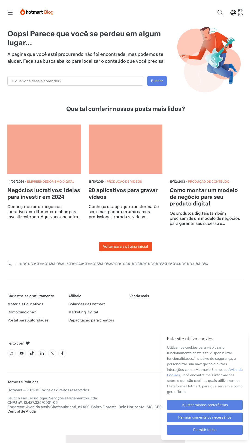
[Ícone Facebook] (62, 353)
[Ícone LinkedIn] (42, 353)
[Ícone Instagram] (11, 353)
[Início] (37, 10)
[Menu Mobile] (10, 12)
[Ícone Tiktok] (32, 353)
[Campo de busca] (75, 81)
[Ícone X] (52, 353)
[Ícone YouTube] (22, 353)
